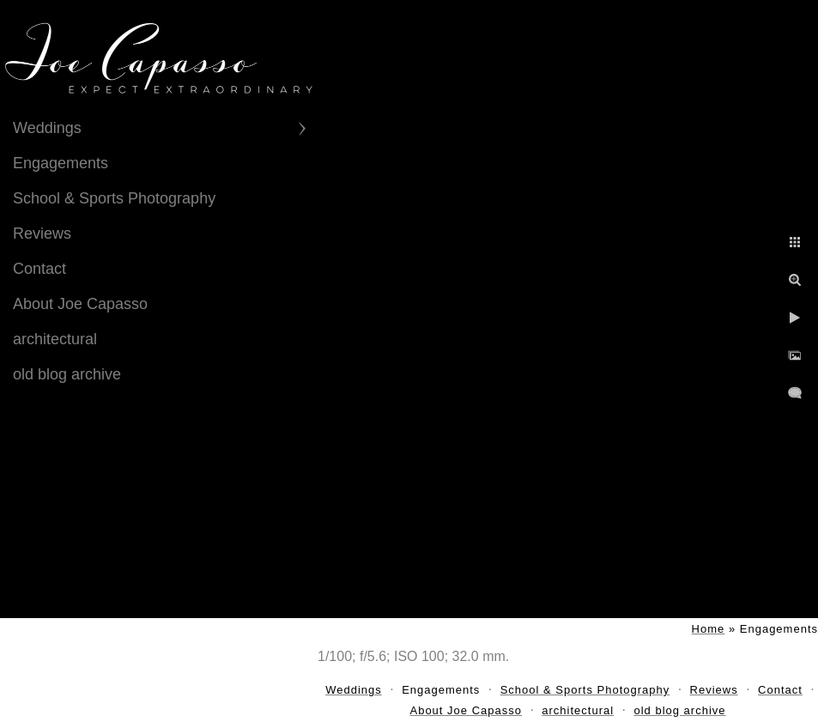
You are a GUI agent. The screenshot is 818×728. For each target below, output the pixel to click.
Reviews (42, 233)
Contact (39, 268)
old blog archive (67, 374)
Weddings (47, 127)
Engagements (60, 163)
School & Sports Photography (114, 198)
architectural (55, 339)
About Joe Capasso (80, 303)
